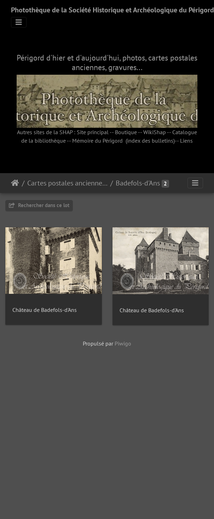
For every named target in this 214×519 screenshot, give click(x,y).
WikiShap (154, 132)
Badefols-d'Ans (138, 183)
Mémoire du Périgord (97, 140)
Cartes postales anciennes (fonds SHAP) (67, 183)
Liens (186, 140)
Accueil (15, 183)
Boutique (126, 132)
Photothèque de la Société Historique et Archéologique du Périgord (112, 10)
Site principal (93, 132)
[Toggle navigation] (19, 22)
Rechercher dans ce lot (39, 205)
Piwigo (123, 459)
